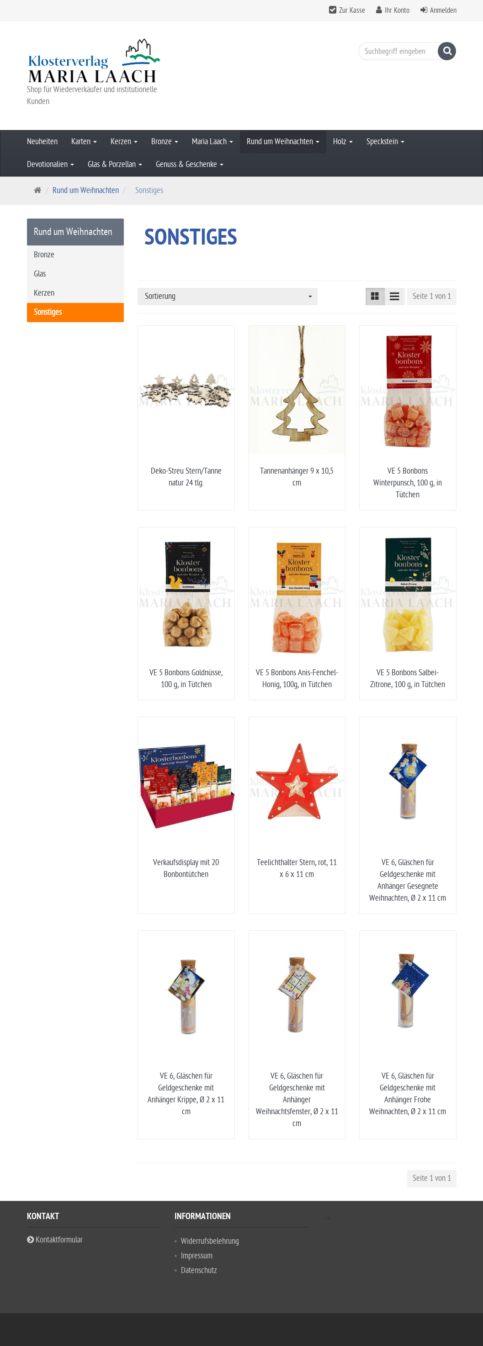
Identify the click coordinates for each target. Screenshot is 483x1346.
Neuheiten (42, 141)
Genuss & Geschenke (189, 164)
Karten (84, 141)
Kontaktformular (55, 1240)
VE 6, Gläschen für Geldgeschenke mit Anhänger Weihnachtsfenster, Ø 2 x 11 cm (297, 1099)
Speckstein (385, 141)
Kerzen (124, 141)
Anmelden (443, 10)
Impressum (196, 1256)
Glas (40, 274)
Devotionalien (50, 164)
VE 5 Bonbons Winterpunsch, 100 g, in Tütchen (407, 483)
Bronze (164, 141)
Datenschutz (199, 1270)
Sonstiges (48, 312)
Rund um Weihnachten (283, 141)
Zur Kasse (352, 10)
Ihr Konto (397, 10)
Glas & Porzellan (115, 164)
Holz (343, 141)
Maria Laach (212, 141)
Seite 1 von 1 (432, 296)
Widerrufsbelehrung (210, 1241)
